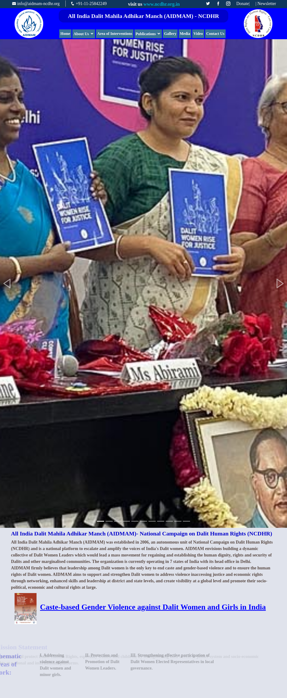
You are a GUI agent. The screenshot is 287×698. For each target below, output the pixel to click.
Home (65, 34)
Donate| (243, 4)
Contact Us (215, 34)
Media (185, 34)
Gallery (170, 34)
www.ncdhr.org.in (162, 4)
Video (198, 34)
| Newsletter (265, 4)
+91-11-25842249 (91, 3)
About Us (81, 34)
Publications (146, 34)
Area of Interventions (114, 34)
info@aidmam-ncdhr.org (38, 3)
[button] (7, 283)
